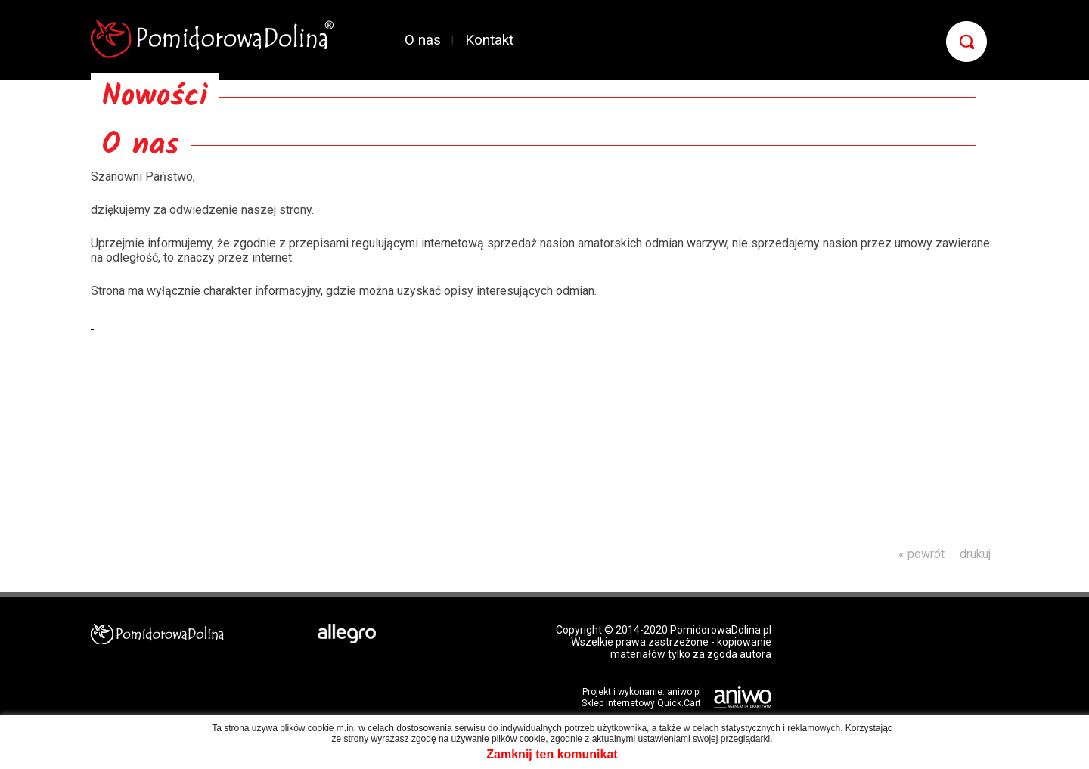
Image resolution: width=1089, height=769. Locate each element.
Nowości (154, 97)
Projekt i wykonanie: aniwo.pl (641, 692)
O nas (423, 39)
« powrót (921, 554)
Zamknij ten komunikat (551, 754)
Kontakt (489, 39)
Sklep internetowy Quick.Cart (641, 703)
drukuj (975, 554)
